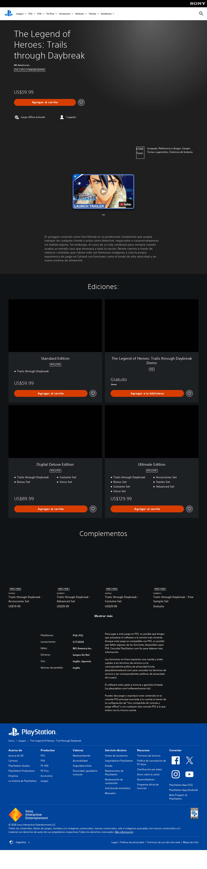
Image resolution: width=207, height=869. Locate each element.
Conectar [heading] (175, 750)
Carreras (13, 760)
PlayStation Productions (21, 770)
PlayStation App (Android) (183, 790)
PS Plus (50, 13)
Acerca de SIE (15, 755)
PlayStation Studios (19, 765)
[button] (103, 191)
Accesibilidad (80, 760)
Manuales (110, 793)
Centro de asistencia (116, 755)
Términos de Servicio (148, 755)
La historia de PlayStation (22, 781)
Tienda (92, 13)
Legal (114, 842)
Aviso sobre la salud (148, 774)
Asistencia (106, 13)
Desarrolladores (146, 779)
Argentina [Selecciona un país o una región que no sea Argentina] (19, 842)
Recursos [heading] (143, 750)
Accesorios (64, 13)
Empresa (13, 776)
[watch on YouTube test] (126, 204)
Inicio (11, 740)
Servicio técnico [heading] (116, 750)
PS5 (30, 13)
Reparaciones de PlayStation (114, 772)
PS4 (39, 13)
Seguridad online (82, 765)
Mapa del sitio (191, 842)
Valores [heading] (78, 750)
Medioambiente (81, 755)
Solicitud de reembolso (117, 788)
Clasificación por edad (149, 769)
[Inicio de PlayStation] (9, 13)
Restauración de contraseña (114, 781)
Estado (108, 765)
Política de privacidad (132, 842)
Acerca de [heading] (15, 750)
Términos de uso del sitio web (163, 842)
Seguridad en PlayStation (119, 760)
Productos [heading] (48, 750)
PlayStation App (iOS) (181, 785)
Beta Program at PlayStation (178, 796)
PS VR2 (44, 765)
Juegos (19, 13)
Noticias (79, 13)
